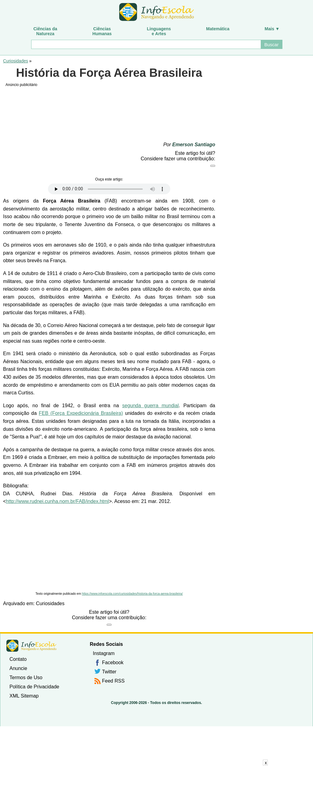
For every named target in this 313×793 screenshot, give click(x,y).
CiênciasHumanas (102, 31)
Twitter (109, 671)
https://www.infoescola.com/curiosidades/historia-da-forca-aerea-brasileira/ (132, 593)
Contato (18, 659)
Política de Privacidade (34, 686)
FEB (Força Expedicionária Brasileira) (81, 413)
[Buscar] (145, 44)
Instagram (104, 653)
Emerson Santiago (193, 144)
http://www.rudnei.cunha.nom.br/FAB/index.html (57, 501)
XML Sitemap (24, 695)
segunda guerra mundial (150, 405)
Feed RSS (113, 680)
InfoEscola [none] (31, 646)
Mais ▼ (272, 28)
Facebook (112, 662)
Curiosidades (15, 60)
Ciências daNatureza (45, 31)
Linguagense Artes (159, 31)
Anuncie (18, 668)
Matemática (217, 28)
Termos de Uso (25, 677)
